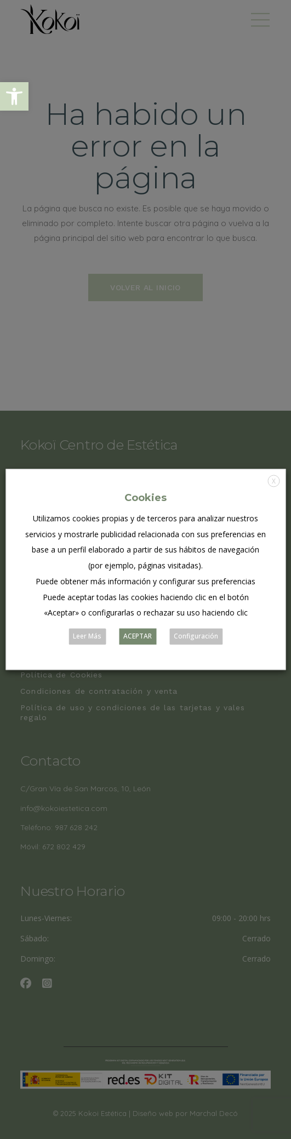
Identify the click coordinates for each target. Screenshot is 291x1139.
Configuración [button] (196, 636)
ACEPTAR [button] (137, 636)
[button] (14, 96)
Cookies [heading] (145, 498)
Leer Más (87, 636)
